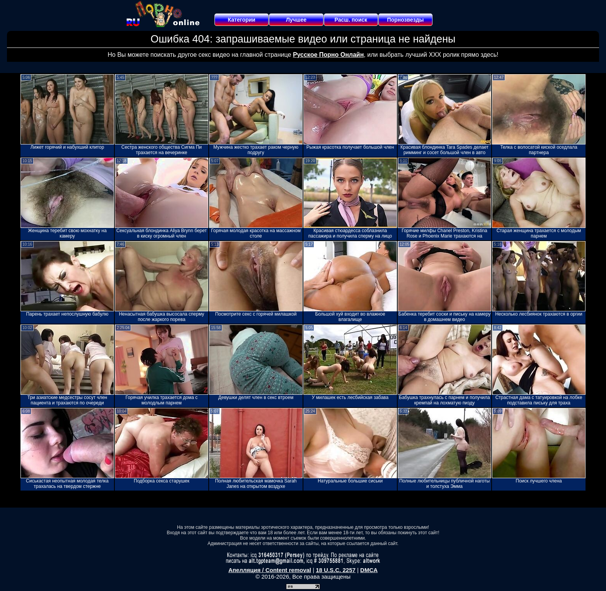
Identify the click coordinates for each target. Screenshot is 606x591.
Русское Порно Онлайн (328, 54)
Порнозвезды (405, 20)
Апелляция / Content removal (269, 570)
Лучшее (296, 20)
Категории (241, 20)
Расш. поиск (350, 20)
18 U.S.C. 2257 (336, 570)
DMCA (369, 570)
